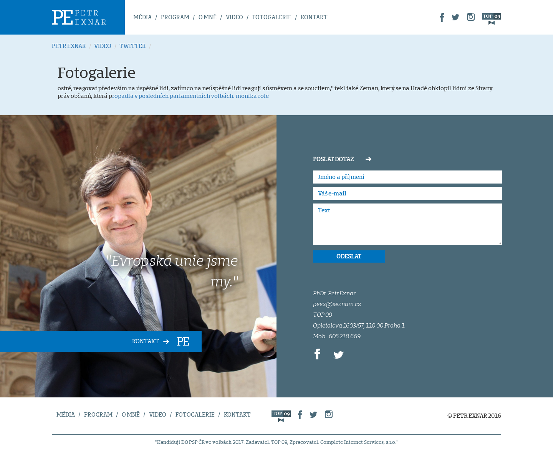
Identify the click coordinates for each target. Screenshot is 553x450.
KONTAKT (314, 17)
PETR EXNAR (69, 46)
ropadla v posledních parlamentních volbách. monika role (190, 96)
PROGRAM (175, 17)
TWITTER (132, 46)
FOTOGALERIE (271, 17)
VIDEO (234, 17)
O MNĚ (208, 17)
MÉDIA (142, 17)
